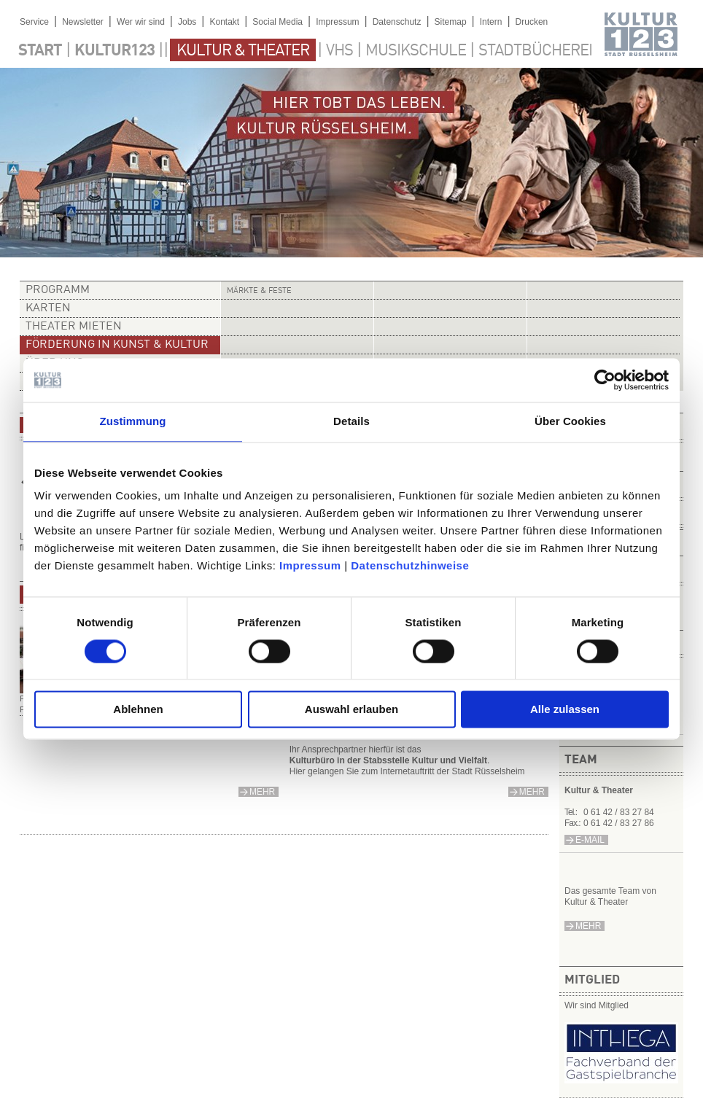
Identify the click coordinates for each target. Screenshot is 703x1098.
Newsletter (83, 22)
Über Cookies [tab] (570, 421)
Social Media (277, 22)
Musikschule (415, 51)
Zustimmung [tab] (133, 421)
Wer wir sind (141, 22)
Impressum (310, 565)
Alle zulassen (564, 710)
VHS (339, 51)
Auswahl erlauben (351, 710)
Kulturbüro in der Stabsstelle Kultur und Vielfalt (388, 760)
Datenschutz (397, 22)
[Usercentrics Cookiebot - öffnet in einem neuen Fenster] (605, 380)
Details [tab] (351, 421)
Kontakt (224, 22)
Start (40, 51)
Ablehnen (138, 710)
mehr (588, 926)
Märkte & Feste (259, 291)
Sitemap (451, 22)
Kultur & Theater (242, 51)
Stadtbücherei (535, 51)
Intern (491, 22)
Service (34, 22)
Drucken (532, 22)
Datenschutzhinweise (410, 565)
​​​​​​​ (621, 1079)
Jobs (187, 22)
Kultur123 (114, 51)
